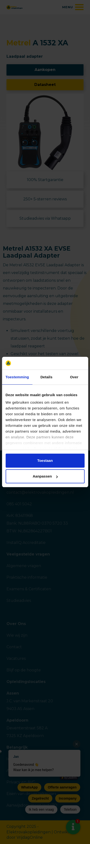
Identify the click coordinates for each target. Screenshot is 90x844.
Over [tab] (74, 377)
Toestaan (45, 460)
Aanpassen (45, 476)
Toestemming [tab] (17, 377)
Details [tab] (46, 377)
